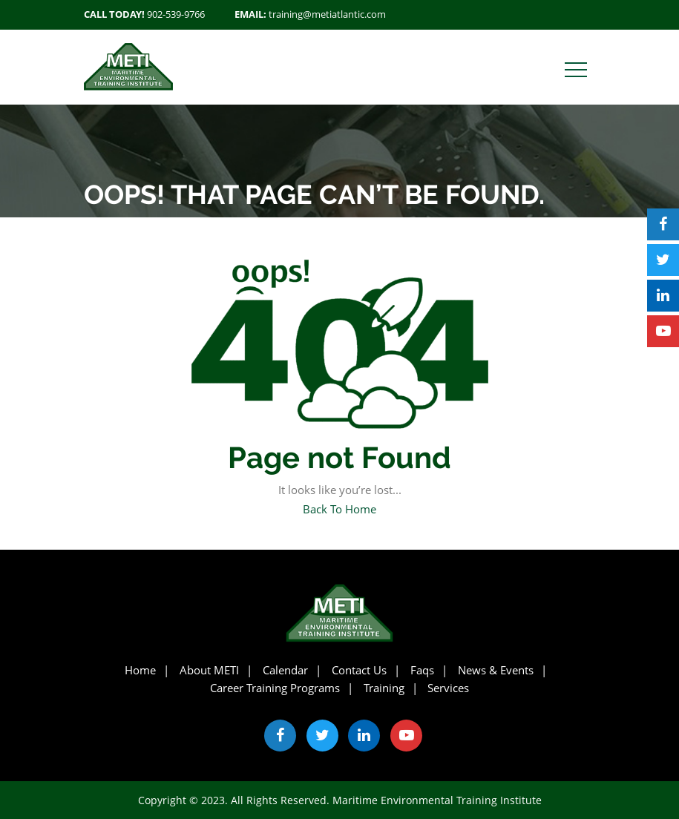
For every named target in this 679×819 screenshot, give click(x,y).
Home (140, 669)
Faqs (422, 669)
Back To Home (339, 508)
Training (384, 687)
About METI (209, 669)
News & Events (496, 669)
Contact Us (359, 669)
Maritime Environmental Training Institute (437, 800)
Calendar (285, 669)
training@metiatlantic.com (327, 14)
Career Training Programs (275, 687)
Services (448, 687)
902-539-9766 (176, 14)
